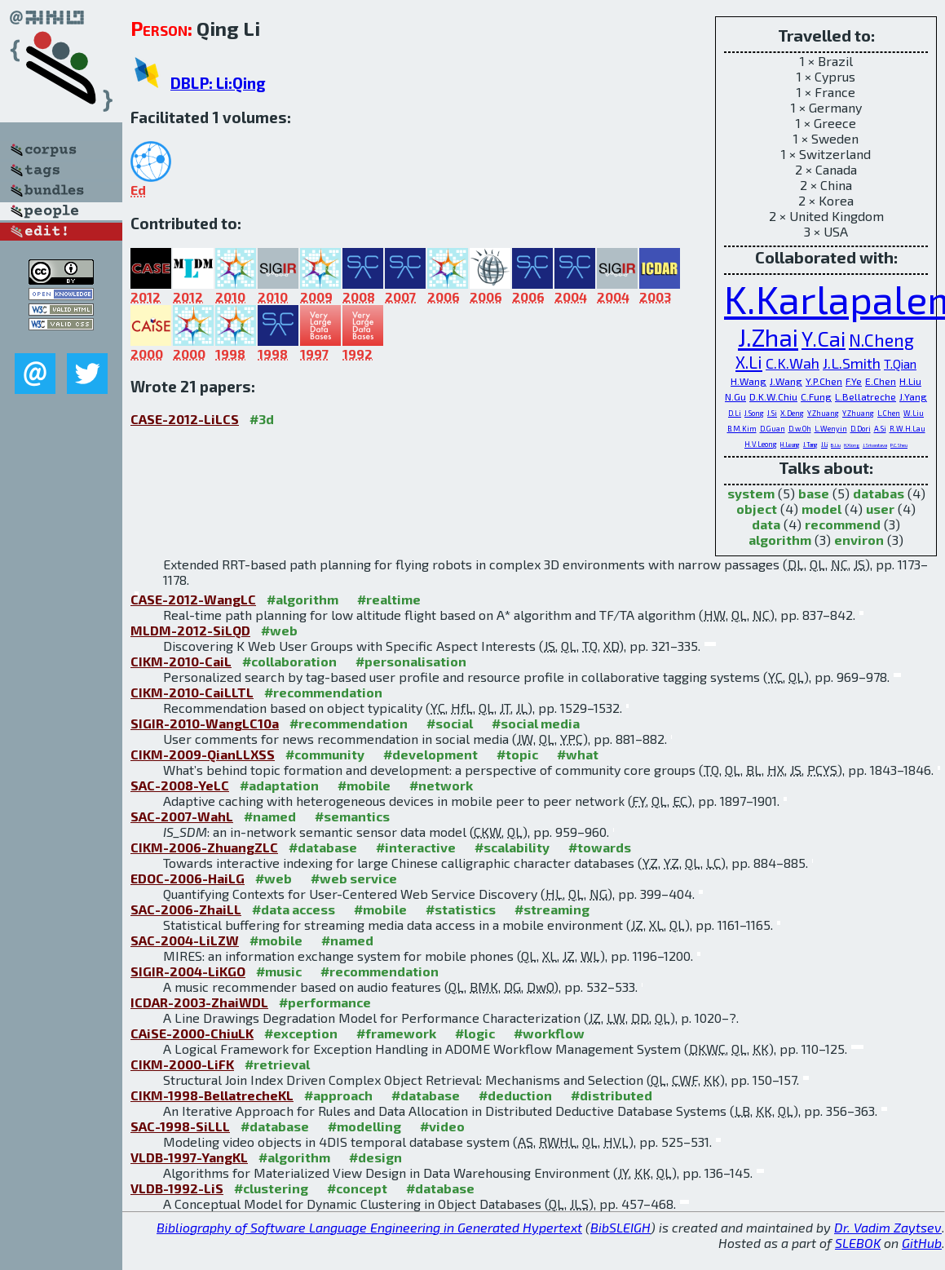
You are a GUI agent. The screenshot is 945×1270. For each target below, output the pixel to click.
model (821, 508)
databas (878, 493)
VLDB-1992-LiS (176, 1188)
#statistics (461, 909)
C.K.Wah (792, 363)
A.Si (880, 428)
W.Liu (913, 413)
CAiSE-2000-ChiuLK (192, 1033)
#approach (338, 1095)
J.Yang (913, 396)
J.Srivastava (875, 445)
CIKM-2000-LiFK (182, 1064)
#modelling (364, 1126)
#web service (354, 878)
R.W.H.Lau (907, 428)
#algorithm (302, 599)
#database (323, 847)
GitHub (922, 1242)
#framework (396, 1033)
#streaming (552, 909)
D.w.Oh (799, 428)
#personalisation (410, 661)
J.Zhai (768, 337)
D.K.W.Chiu (773, 396)
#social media (536, 723)
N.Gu (735, 396)
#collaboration (289, 661)
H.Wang (748, 381)
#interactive (416, 847)
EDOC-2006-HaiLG (187, 878)
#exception (301, 1033)
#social (449, 723)
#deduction (515, 1095)
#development (430, 754)
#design (375, 1157)
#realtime (389, 599)
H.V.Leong (760, 444)
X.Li (748, 362)
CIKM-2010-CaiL (181, 661)
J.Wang (786, 381)
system (751, 493)
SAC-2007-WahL (181, 816)
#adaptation (279, 785)
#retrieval (277, 1064)
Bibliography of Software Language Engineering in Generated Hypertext (369, 1227)
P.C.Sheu (898, 445)
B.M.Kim (742, 428)
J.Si (772, 413)
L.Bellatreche (865, 396)
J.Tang (810, 444)
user (880, 508)
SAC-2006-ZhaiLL (185, 909)
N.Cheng (881, 340)
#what (577, 754)
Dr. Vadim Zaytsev (888, 1227)
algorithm (779, 539)
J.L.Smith (852, 363)
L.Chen (888, 413)
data (766, 524)
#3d (261, 419)
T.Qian (900, 363)
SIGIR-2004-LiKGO (187, 971)
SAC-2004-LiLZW (184, 940)
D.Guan (772, 428)
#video (442, 1126)
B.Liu (836, 445)
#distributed (611, 1095)
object (756, 508)
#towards (599, 847)
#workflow (549, 1033)
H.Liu (910, 381)
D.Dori (860, 428)
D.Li (734, 413)
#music (279, 971)
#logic (475, 1033)
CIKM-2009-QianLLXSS (202, 754)
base (813, 493)
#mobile (364, 785)
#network (441, 785)
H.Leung (790, 444)
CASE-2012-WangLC (193, 599)
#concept (357, 1188)
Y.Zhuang (823, 413)
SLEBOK (858, 1242)
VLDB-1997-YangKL (189, 1157)
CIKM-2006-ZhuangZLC (204, 847)
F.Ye (854, 381)
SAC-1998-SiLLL (180, 1126)
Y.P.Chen (824, 381)
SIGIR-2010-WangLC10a (204, 723)
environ (859, 539)
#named (270, 816)
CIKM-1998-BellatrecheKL (212, 1095)
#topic (517, 754)
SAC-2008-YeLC (179, 785)
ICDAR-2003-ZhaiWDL (199, 1002)
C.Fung (816, 396)
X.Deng (792, 413)
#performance (325, 1002)
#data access (293, 909)
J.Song (754, 413)
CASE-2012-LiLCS (184, 419)
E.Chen (880, 381)
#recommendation (323, 692)
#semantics (352, 816)
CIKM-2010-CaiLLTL (192, 692)
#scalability (512, 847)
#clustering (271, 1188)
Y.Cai (823, 338)
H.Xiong (851, 445)
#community (324, 754)
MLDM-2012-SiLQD (190, 630)
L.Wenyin (831, 428)
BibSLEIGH (620, 1227)
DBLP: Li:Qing (218, 82)
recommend (843, 524)
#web (279, 630)
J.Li (824, 444)
